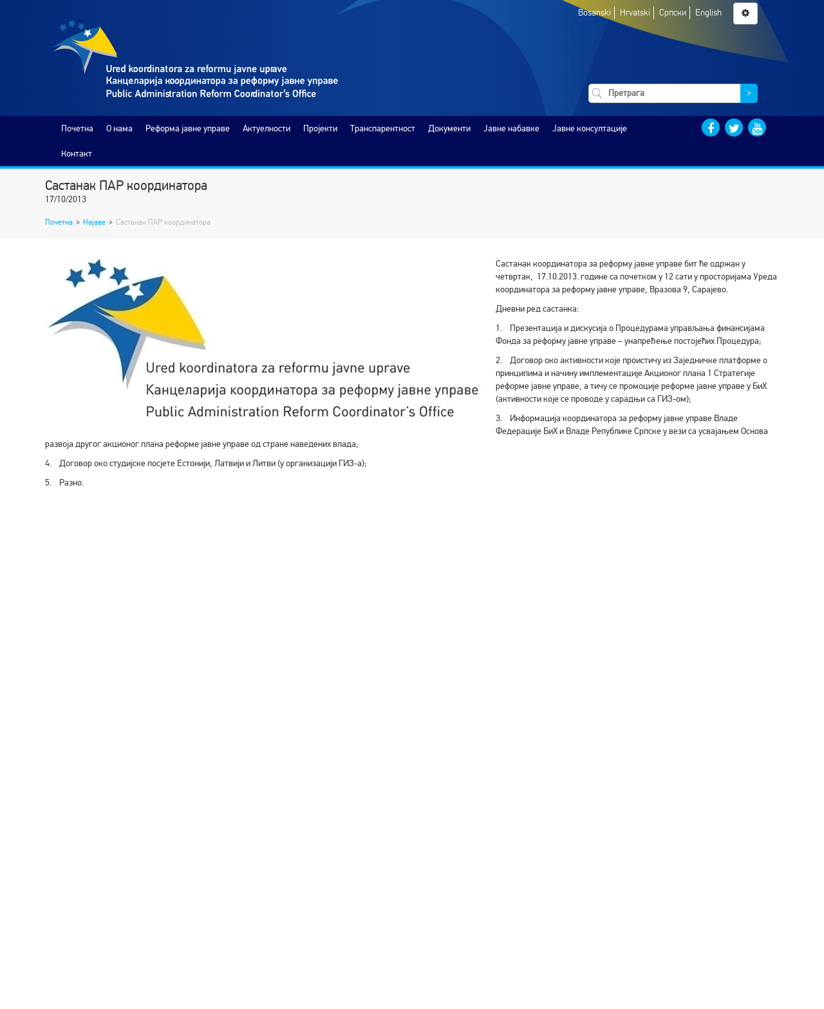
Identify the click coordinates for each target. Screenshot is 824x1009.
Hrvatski (635, 12)
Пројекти (320, 128)
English (708, 12)
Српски (672, 12)
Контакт (76, 153)
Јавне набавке (511, 128)
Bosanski (594, 12)
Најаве (94, 222)
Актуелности (266, 128)
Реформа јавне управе (187, 128)
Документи (449, 128)
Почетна (77, 128)
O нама (119, 128)
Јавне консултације (589, 128)
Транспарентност (382, 128)
